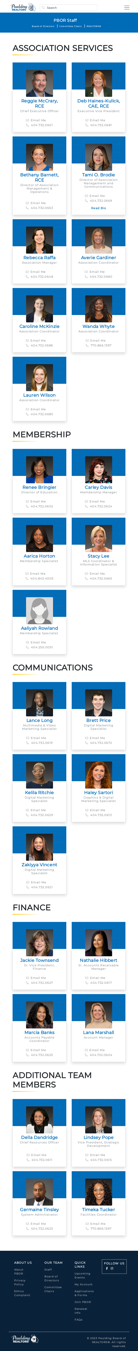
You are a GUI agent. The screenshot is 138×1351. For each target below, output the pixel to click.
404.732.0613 (98, 815)
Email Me (36, 120)
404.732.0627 (39, 983)
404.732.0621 (39, 887)
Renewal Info (81, 1310)
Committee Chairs (70, 26)
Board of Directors (43, 26)
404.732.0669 (98, 200)
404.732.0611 (39, 1160)
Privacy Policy (20, 1282)
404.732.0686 (39, 345)
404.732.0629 (39, 815)
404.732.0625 (39, 1055)
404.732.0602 (39, 506)
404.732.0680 (98, 276)
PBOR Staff (65, 20)
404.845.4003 (40, 578)
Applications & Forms (84, 1293)
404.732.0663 (39, 208)
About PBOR (19, 1271)
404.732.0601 (39, 125)
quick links (80, 1264)
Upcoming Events (83, 1275)
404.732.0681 (98, 125)
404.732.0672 (98, 743)
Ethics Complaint (22, 1293)
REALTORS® (94, 26)
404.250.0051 (39, 647)
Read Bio (98, 208)
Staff (48, 1269)
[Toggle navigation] (126, 7)
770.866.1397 (99, 345)
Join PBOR (83, 1302)
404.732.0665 (98, 578)
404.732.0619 (39, 743)
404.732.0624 (98, 506)
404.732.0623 (39, 1228)
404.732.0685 (39, 414)
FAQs (79, 1319)
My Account (84, 1284)
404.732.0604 (98, 1055)
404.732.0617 (98, 983)
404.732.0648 (39, 276)
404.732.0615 (98, 1160)
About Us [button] (23, 1262)
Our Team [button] (53, 1262)
